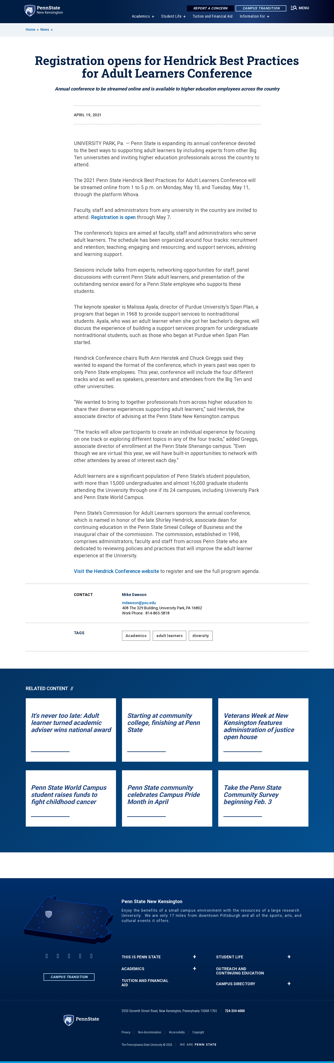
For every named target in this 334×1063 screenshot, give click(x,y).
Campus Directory (235, 984)
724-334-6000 (235, 1011)
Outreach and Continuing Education (240, 971)
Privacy (126, 1032)
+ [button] (194, 956)
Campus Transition (259, 8)
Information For (251, 17)
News (44, 30)
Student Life (170, 17)
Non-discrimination (149, 1032)
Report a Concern (209, 8)
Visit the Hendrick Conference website (116, 571)
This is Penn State (141, 957)
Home (30, 30)
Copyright (198, 1032)
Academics (140, 17)
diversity (200, 635)
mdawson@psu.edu (139, 602)
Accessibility (177, 1032)
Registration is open (113, 217)
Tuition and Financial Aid (212, 17)
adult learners (169, 635)
